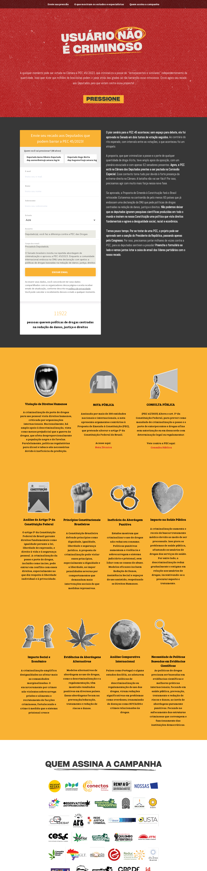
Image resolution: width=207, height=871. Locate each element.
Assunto (29, 228)
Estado (28, 215)
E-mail (28, 171)
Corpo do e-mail (32, 243)
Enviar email (60, 272)
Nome (27, 186)
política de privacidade (79, 288)
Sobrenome (30, 200)
